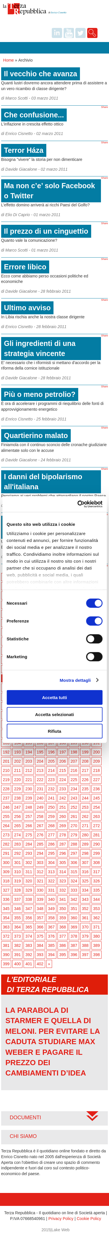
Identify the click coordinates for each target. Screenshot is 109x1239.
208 (85, 761)
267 (40, 825)
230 (28, 789)
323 (62, 881)
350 (62, 908)
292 (17, 853)
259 (51, 816)
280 (85, 835)
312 (40, 871)
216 (73, 770)
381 (6, 945)
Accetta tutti (54, 697)
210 (6, 770)
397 (85, 954)
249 (40, 807)
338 (28, 899)
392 (28, 954)
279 (73, 835)
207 (73, 761)
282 (6, 844)
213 (40, 770)
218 (96, 770)
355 (17, 918)
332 (62, 890)
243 (73, 798)
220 (17, 779)
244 (85, 798)
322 (51, 881)
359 (62, 918)
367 (51, 927)
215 (62, 770)
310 (17, 871)
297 (73, 853)
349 (51, 908)
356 (28, 918)
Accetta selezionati (54, 714)
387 (73, 945)
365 (28, 927)
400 (17, 964)
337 (17, 899)
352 (85, 908)
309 (6, 871)
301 (17, 862)
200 (96, 752)
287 (62, 844)
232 (51, 789)
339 (40, 899)
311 (28, 871)
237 (6, 798)
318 (6, 881)
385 (51, 945)
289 (85, 844)
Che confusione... (34, 115)
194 (28, 752)
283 (17, 844)
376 (51, 936)
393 (40, 954)
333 (73, 890)
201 (6, 761)
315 (73, 871)
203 (28, 761)
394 (51, 954)
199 (85, 752)
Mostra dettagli (75, 679)
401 (28, 964)
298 (85, 853)
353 (96, 908)
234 (73, 789)
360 (73, 918)
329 (28, 890)
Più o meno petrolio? (40, 394)
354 (6, 918)
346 (17, 908)
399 (6, 964)
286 (51, 844)
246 (6, 807)
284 (28, 844)
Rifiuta (54, 731)
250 (51, 807)
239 (28, 798)
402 (40, 964)
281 (96, 835)
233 (62, 789)
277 (51, 835)
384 (40, 945)
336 (6, 899)
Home (8, 60)
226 (85, 779)
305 (62, 862)
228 (6, 789)
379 (85, 936)
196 (51, 752)
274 (17, 835)
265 (17, 825)
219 (6, 779)
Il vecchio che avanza (40, 74)
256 (17, 816)
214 (51, 770)
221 (28, 779)
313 (51, 871)
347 (28, 908)
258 (40, 816)
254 (96, 807)
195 (40, 752)
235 (85, 789)
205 (51, 761)
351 (73, 908)
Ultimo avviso (27, 308)
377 (62, 936)
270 (73, 825)
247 (17, 807)
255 (6, 816)
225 (73, 779)
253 (85, 807)
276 (40, 835)
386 (62, 945)
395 (62, 954)
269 (62, 825)
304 (51, 862)
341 (62, 899)
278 (62, 835)
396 (73, 954)
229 (17, 789)
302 (28, 862)
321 (40, 881)
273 (6, 835)
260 (62, 816)
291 (6, 853)
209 (96, 761)
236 (96, 789)
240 (40, 798)
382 (17, 945)
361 (85, 918)
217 (85, 770)
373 (17, 936)
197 (62, 752)
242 (62, 798)
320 (28, 881)
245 (96, 798)
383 (28, 945)
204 (40, 761)
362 (96, 918)
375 (40, 936)
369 (73, 927)
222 (40, 779)
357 (40, 918)
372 (6, 936)
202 (17, 761)
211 (17, 770)
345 (6, 908)
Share (104, 107)
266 (28, 825)
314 (62, 871)
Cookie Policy (89, 1218)
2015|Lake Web (55, 1229)
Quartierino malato (36, 435)
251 (62, 807)
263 (96, 816)
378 (73, 936)
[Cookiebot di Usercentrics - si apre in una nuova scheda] (77, 504)
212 (28, 770)
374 (28, 936)
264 (6, 825)
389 (96, 945)
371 (96, 927)
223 (51, 779)
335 (96, 890)
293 (28, 853)
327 (6, 890)
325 (85, 881)
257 (28, 816)
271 (85, 825)
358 (51, 918)
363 (6, 927)
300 (6, 862)
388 (85, 945)
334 (85, 890)
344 (96, 899)
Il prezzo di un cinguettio (46, 231)
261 (73, 816)
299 (96, 853)
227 (96, 779)
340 (51, 899)
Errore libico (25, 267)
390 (6, 954)
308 (96, 862)
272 (96, 825)
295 (51, 853)
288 (73, 844)
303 (40, 862)
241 (51, 798)
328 (17, 890)
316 (85, 871)
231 (40, 789)
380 (96, 936)
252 (73, 807)
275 (28, 835)
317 (96, 871)
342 (73, 899)
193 (17, 752)
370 (85, 927)
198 (73, 752)
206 (62, 761)
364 (17, 927)
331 (51, 890)
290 (96, 844)
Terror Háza (23, 150)
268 (51, 825)
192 (6, 752)
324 (73, 881)
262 (85, 816)
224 (62, 779)
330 (40, 890)
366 (40, 927)
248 (28, 807)
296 (62, 853)
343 (85, 899)
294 (40, 853)
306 (73, 862)
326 (96, 881)
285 (40, 844)
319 (17, 881)
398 (96, 954)
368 (62, 927)
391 (17, 954)
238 (17, 798)
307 (85, 862)
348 (40, 908)
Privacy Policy (60, 1218)
